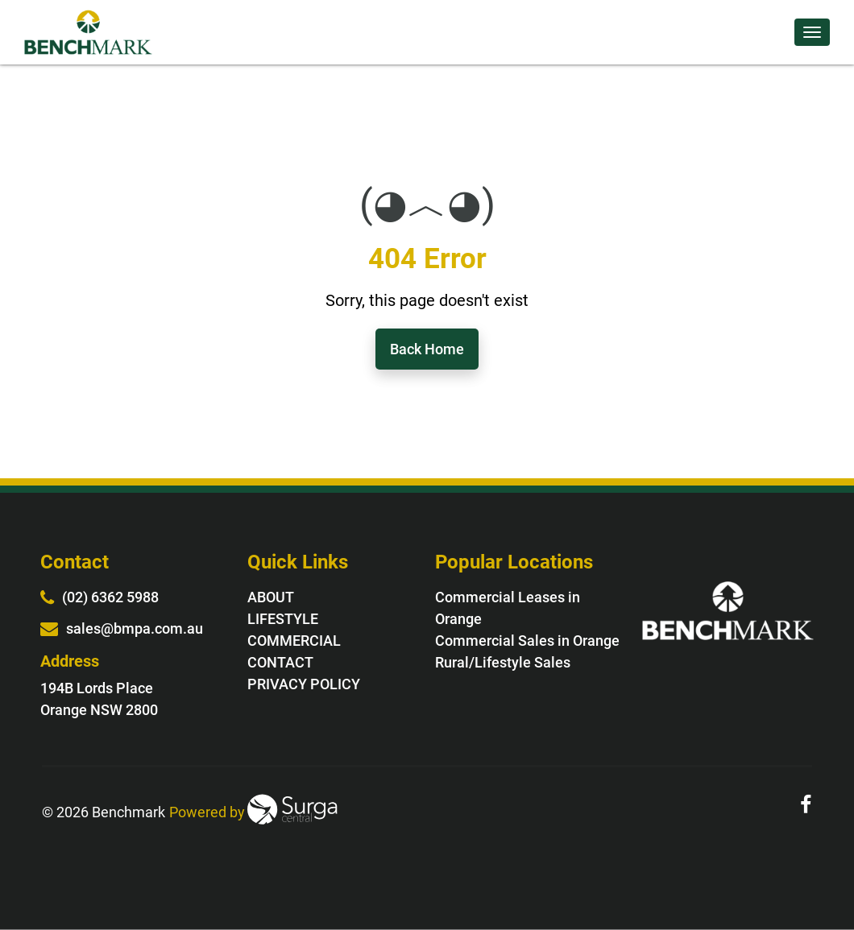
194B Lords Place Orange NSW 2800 (99, 699)
